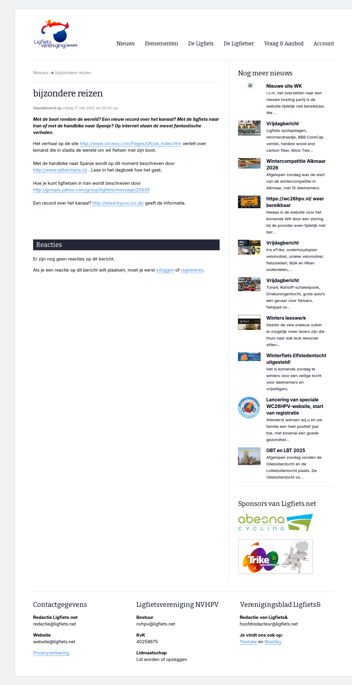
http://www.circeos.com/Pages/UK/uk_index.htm (130, 143)
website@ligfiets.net (54, 641)
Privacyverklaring (51, 653)
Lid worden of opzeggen (161, 659)
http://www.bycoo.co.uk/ (118, 203)
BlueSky (272, 641)
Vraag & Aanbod (284, 44)
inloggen (165, 270)
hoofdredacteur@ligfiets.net (269, 624)
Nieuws (41, 72)
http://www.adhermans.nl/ (60, 170)
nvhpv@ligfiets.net (155, 624)
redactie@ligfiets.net (54, 624)
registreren (192, 270)
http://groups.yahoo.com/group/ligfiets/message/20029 (91, 190)
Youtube (248, 641)
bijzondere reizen (73, 72)
